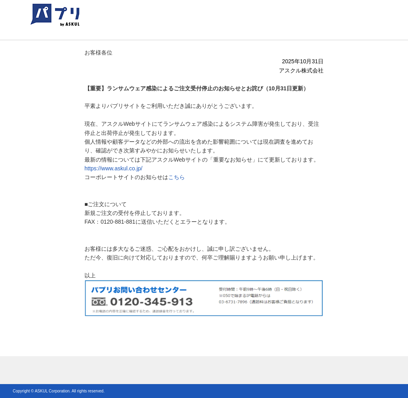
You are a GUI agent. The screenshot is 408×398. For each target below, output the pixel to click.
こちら (176, 177)
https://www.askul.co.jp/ (113, 168)
